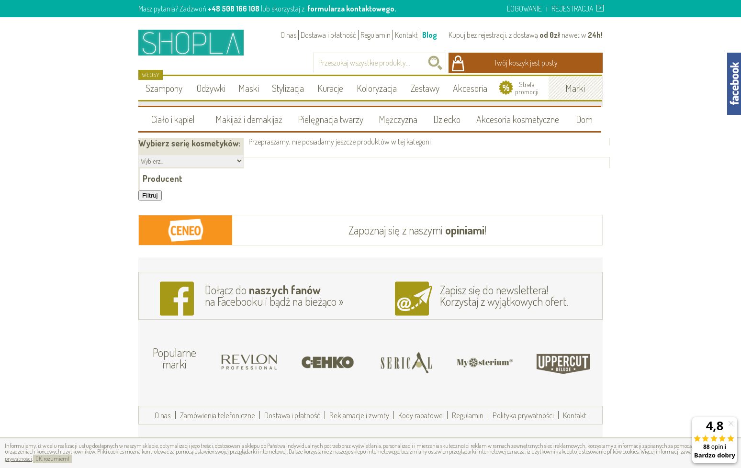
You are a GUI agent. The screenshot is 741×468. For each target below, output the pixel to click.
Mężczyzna (398, 119)
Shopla (197, 42)
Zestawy (425, 88)
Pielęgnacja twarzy (330, 119)
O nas (288, 35)
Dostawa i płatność (328, 35)
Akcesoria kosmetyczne (517, 119)
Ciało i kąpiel (173, 119)
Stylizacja (288, 88)
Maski (248, 88)
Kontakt (406, 35)
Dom (584, 119)
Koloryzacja (377, 88)
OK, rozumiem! (52, 458)
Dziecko (446, 119)
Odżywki (211, 88)
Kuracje (330, 88)
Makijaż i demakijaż (248, 119)
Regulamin (375, 35)
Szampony (164, 88)
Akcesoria (470, 88)
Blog (429, 35)
